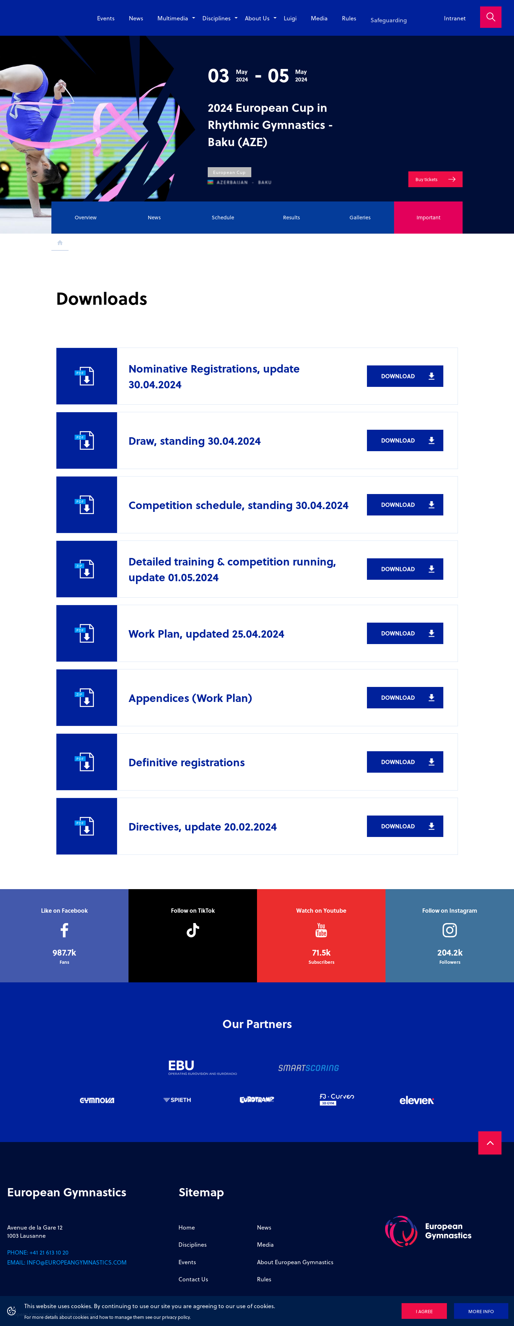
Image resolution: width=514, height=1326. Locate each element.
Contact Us (193, 1279)
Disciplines (216, 18)
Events (106, 18)
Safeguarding (389, 31)
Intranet (455, 18)
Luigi (290, 22)
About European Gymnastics (295, 1262)
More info (481, 1311)
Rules (349, 28)
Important (428, 217)
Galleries (360, 217)
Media (319, 25)
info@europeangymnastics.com (77, 1262)
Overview (86, 217)
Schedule (223, 217)
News (136, 18)
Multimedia (172, 18)
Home (186, 1227)
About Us (257, 19)
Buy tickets (426, 185)
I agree (424, 1311)
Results (291, 217)
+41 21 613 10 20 (49, 1252)
